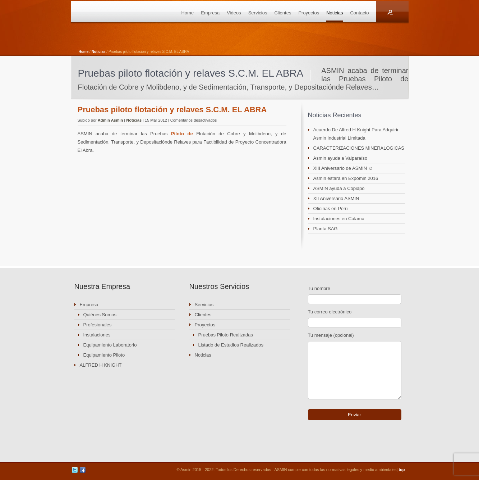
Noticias (334, 12)
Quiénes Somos (100, 314)
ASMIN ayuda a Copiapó (339, 188)
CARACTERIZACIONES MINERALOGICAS (359, 148)
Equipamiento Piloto (104, 355)
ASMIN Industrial (110, 11)
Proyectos (308, 12)
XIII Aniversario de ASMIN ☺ (343, 168)
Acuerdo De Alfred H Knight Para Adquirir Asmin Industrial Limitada (356, 134)
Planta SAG (325, 228)
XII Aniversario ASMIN (336, 198)
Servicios (257, 12)
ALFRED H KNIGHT (101, 365)
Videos (234, 12)
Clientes (282, 12)
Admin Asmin (110, 120)
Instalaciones (97, 335)
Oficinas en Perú (330, 208)
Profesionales (97, 324)
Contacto (359, 12)
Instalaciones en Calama (338, 218)
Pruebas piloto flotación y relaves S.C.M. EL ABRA (172, 109)
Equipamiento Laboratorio (110, 345)
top (402, 469)
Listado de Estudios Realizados (230, 345)
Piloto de (182, 133)
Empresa (210, 12)
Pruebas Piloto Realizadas (225, 335)
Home (187, 12)
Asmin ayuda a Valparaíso (340, 158)
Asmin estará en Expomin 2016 (345, 178)
